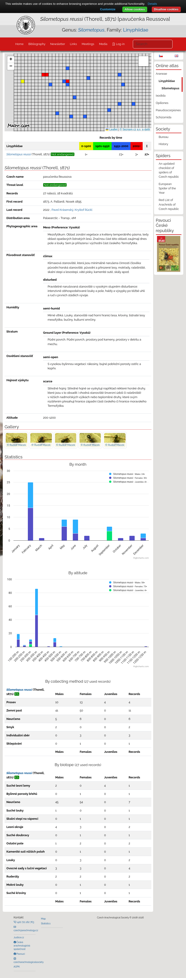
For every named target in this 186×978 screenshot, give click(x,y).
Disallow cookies (166, 9)
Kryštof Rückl (83, 209)
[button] (47, 75)
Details (152, 3)
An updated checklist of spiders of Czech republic (169, 170)
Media (103, 44)
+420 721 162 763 (25, 922)
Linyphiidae (135, 30)
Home (19, 44)
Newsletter (57, 44)
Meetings (88, 44)
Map (43, 918)
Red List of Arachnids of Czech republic (169, 204)
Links (73, 44)
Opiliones (162, 103)
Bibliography (36, 44)
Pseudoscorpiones (168, 110)
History (163, 144)
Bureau (163, 137)
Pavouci (20, 953)
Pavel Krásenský (62, 209)
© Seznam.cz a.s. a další (135, 129)
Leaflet (111, 129)
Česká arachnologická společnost (22, 946)
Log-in (120, 44)
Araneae (161, 73)
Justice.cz (19, 937)
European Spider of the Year (167, 188)
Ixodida (161, 95)
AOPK (17, 966)
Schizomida (163, 117)
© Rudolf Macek (16, 445)
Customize (107, 9)
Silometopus (170, 88)
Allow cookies (135, 9)
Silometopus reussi (19, 689)
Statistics (46, 923)
